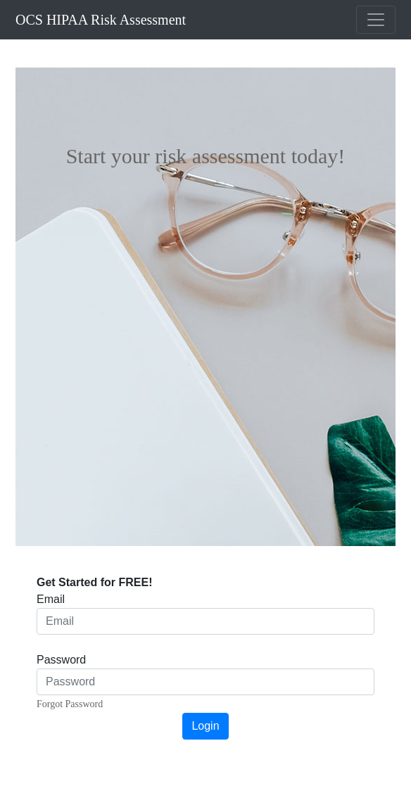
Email (51, 599)
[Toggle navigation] (376, 20)
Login (205, 726)
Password (61, 660)
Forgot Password (70, 704)
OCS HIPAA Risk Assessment (100, 19)
